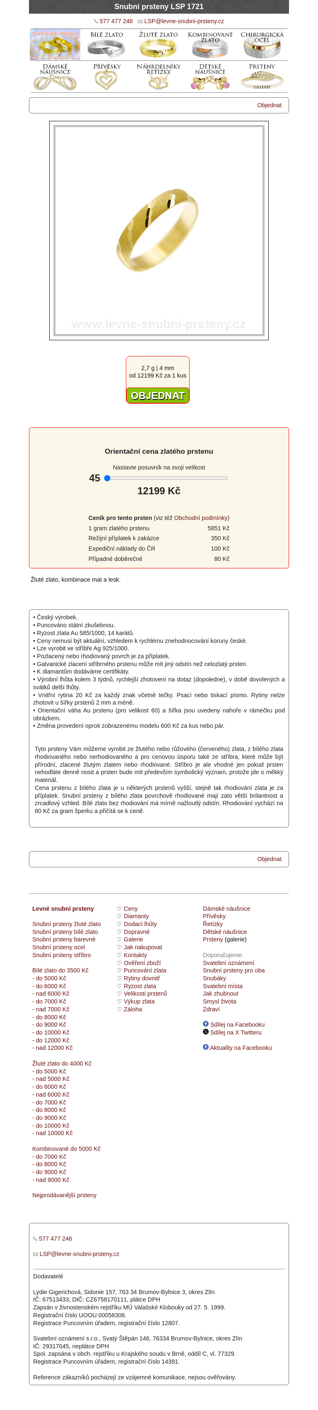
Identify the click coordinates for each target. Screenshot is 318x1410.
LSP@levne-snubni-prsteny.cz (184, 21)
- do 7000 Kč (49, 1001)
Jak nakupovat (143, 947)
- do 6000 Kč (49, 986)
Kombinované (50, 1148)
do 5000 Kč (85, 1148)
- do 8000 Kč (49, 1017)
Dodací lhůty (140, 924)
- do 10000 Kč (51, 1032)
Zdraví (211, 1009)
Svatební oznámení (228, 963)
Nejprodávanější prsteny (64, 1195)
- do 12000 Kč (51, 1040)
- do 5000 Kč (49, 978)
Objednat (270, 105)
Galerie (133, 939)
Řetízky (213, 924)
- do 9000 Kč (49, 1024)
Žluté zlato (46, 1063)
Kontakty (135, 955)
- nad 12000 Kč (52, 1047)
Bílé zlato (44, 970)
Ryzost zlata (140, 986)
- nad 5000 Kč (51, 1079)
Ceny (131, 908)
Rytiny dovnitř (142, 978)
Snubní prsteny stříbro (61, 955)
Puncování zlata (145, 970)
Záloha (133, 1009)
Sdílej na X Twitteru (232, 1032)
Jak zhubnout (220, 993)
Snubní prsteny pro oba (234, 970)
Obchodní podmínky (201, 518)
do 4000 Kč (76, 1063)
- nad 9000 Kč (51, 1180)
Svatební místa (223, 986)
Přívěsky (214, 916)
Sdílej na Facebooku (234, 1024)
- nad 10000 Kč (52, 1133)
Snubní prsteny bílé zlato (65, 932)
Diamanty (136, 916)
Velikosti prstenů (145, 993)
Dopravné (136, 932)
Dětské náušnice (225, 932)
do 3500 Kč (73, 970)
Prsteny (213, 939)
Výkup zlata (139, 1001)
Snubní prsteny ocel (58, 947)
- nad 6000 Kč (51, 993)
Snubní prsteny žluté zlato (66, 924)
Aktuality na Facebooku (237, 1047)
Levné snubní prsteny (63, 908)
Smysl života (219, 1001)
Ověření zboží (142, 963)
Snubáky (214, 978)
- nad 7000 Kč (51, 1009)
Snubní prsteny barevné (64, 939)
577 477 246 (116, 21)
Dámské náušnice (226, 908)
